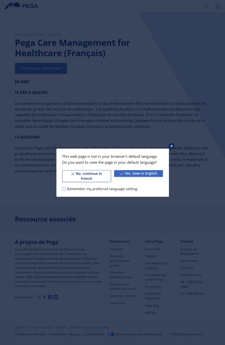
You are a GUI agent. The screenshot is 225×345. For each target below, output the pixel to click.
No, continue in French (86, 176)
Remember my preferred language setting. (102, 188)
